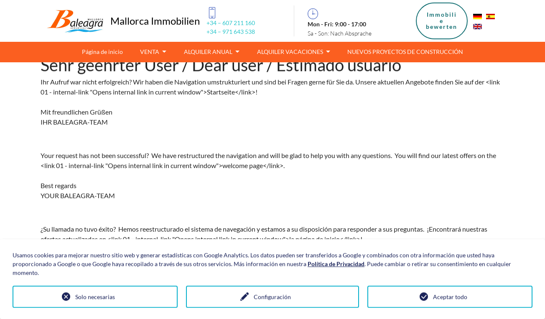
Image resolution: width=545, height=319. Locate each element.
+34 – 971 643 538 (230, 31)
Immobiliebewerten (441, 20)
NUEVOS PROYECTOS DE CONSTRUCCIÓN (405, 51)
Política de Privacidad (336, 264)
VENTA (150, 51)
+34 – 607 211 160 (230, 22)
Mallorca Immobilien (155, 21)
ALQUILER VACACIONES (290, 51)
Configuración (272, 297)
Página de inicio (102, 51)
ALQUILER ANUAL (209, 51)
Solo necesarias (95, 297)
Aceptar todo (450, 297)
